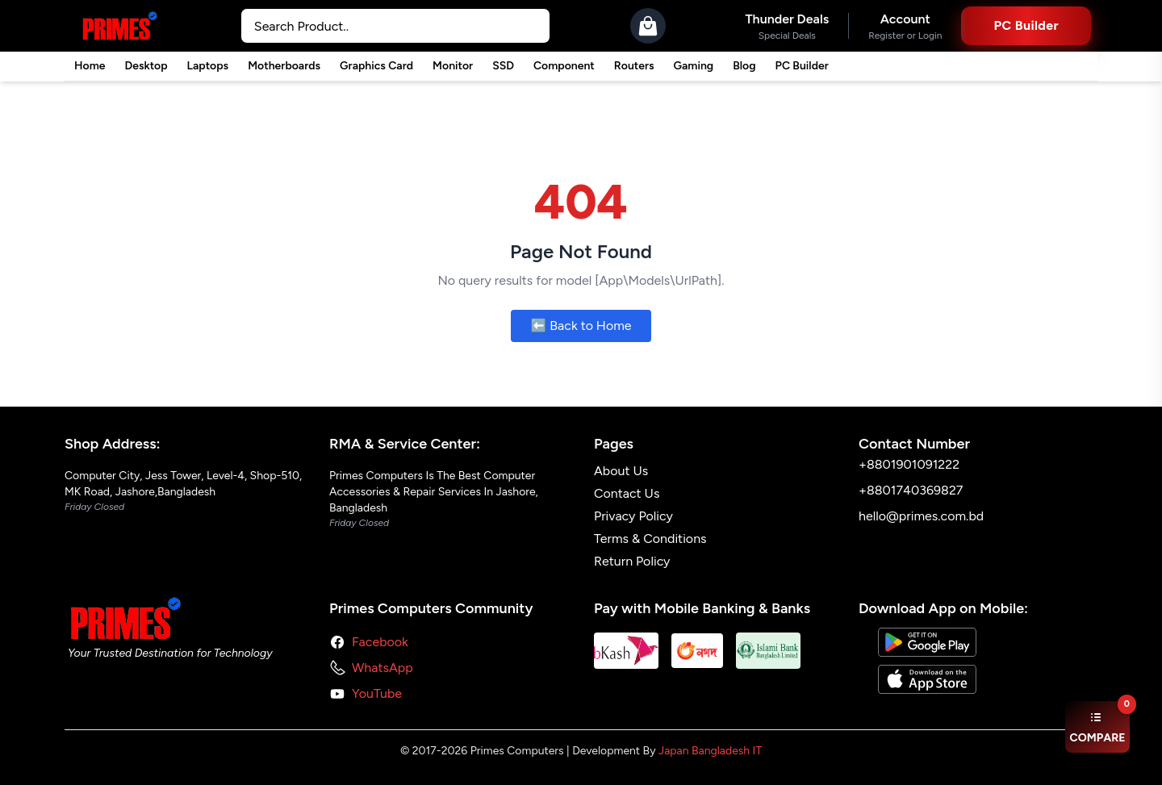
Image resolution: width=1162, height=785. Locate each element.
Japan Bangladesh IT (710, 751)
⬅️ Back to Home (580, 325)
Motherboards (284, 66)
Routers (634, 66)
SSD (503, 66)
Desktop (145, 66)
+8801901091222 (909, 464)
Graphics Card (376, 66)
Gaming (694, 66)
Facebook (380, 641)
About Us (621, 470)
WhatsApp (382, 667)
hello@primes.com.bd (921, 516)
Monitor (453, 66)
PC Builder (802, 66)
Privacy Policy (633, 516)
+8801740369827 (911, 490)
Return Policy (632, 561)
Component (564, 66)
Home (89, 66)
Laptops (208, 66)
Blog (744, 66)
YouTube (377, 693)
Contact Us (626, 493)
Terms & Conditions (650, 538)
